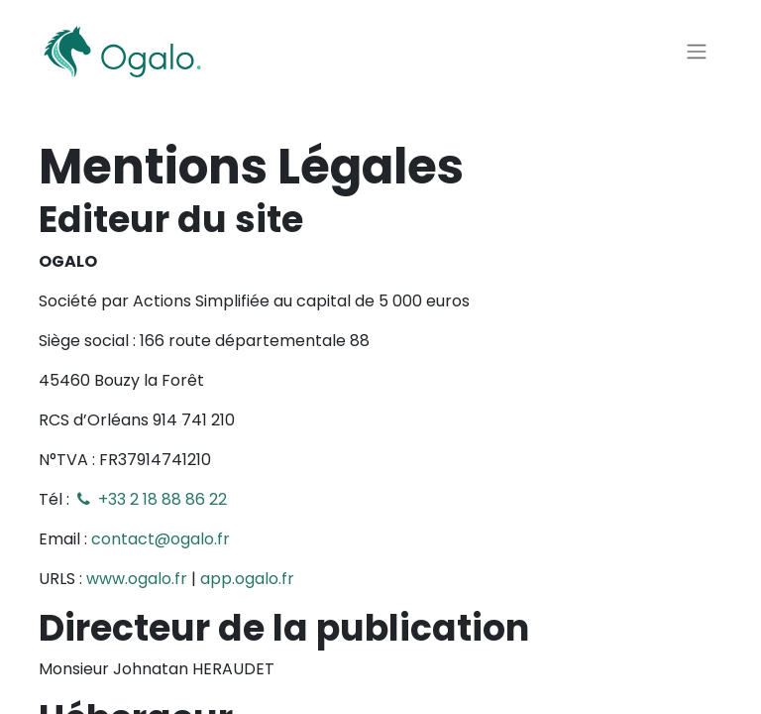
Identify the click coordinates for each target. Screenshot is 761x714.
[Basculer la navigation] (696, 52)
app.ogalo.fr (247, 578)
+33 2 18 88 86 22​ (150, 499)
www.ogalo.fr (136, 578)
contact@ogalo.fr (160, 539)
